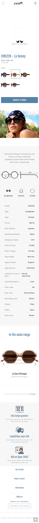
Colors (3, 68)
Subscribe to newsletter (19, 506)
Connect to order (19, 100)
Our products (8, 394)
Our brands (19, 469)
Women (25, 394)
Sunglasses (17, 394)
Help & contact (19, 478)
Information (19, 488)
